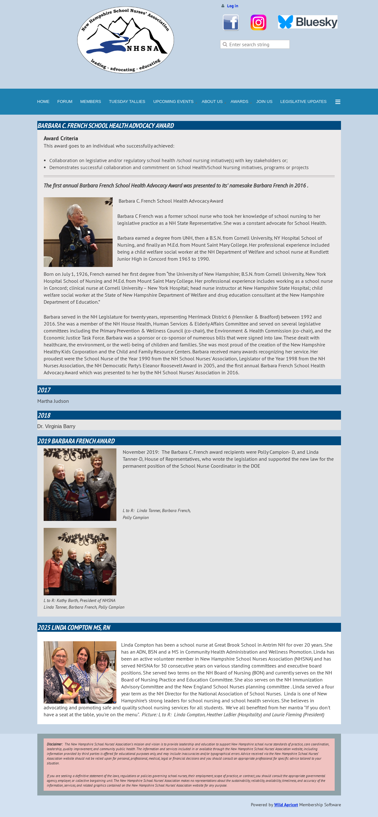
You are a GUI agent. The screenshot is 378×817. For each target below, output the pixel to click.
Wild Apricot (286, 805)
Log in (232, 6)
